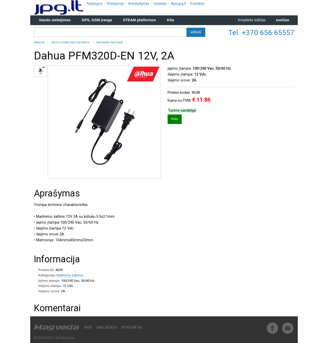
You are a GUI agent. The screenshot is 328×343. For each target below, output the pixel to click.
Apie (88, 327)
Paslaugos (94, 3)
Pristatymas (115, 3)
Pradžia (39, 42)
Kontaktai (197, 3)
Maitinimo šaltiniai (109, 42)
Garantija (160, 3)
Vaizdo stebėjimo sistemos (70, 42)
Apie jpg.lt (178, 3)
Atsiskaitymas (138, 3)
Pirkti (174, 119)
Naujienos (107, 327)
